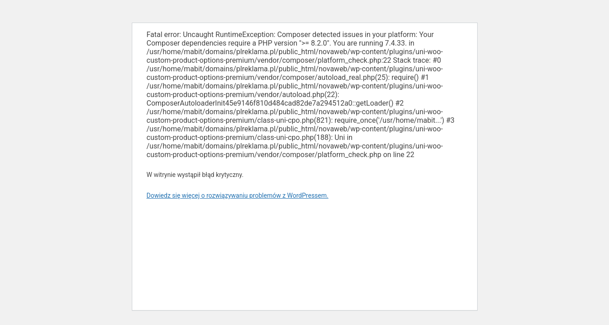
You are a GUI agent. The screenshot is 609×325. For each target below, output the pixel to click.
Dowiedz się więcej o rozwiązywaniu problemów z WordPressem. (238, 195)
